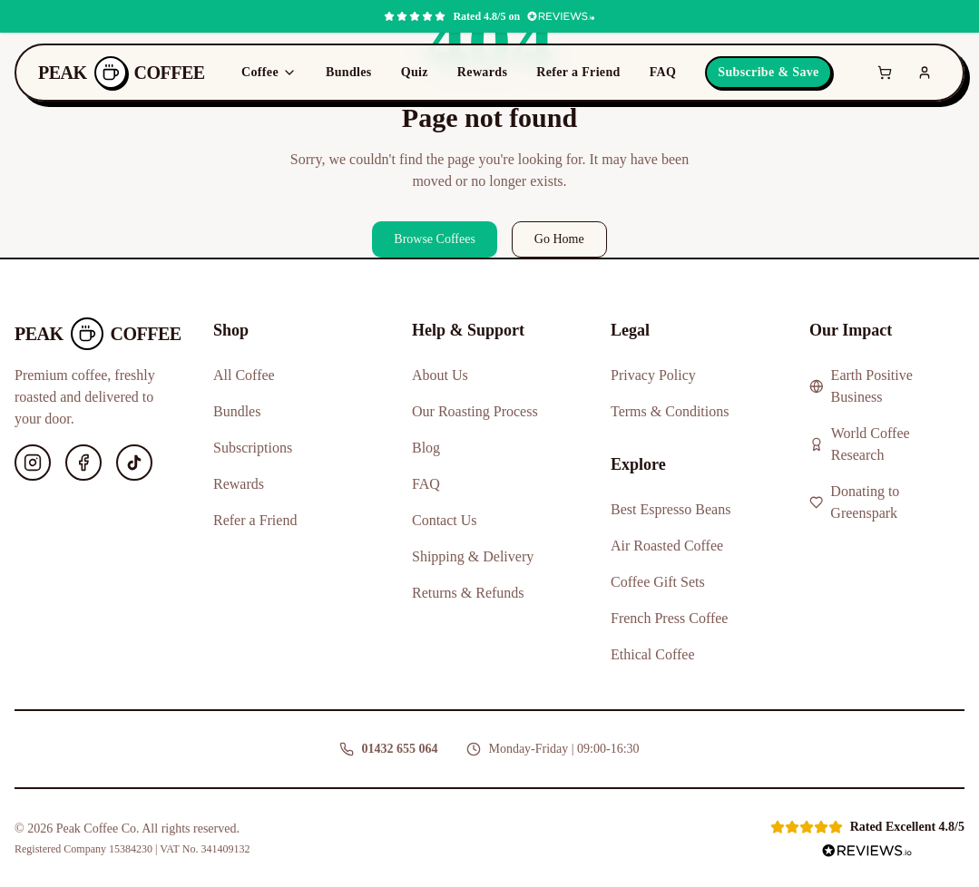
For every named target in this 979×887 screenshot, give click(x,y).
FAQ (663, 72)
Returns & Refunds (468, 592)
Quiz (414, 72)
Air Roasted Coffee (667, 545)
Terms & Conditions (670, 411)
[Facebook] (83, 462)
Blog (426, 447)
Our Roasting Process (475, 411)
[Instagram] (33, 462)
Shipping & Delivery (473, 556)
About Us (440, 375)
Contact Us (444, 520)
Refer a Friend (578, 72)
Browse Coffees (434, 239)
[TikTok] (134, 462)
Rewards (482, 72)
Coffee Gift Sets (658, 582)
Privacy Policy (653, 375)
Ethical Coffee (653, 654)
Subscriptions (252, 447)
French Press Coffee (669, 618)
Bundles (349, 72)
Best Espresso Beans (670, 509)
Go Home (559, 239)
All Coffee (244, 375)
